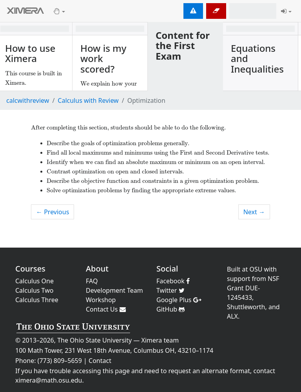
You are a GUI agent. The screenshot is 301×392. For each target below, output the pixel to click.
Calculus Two (34, 290)
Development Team (114, 290)
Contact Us (106, 309)
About (97, 268)
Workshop (101, 299)
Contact (100, 360)
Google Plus (178, 299)
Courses (30, 268)
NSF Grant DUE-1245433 (253, 288)
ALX (232, 316)
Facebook (173, 281)
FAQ (92, 281)
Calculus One (34, 281)
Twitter (170, 290)
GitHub (170, 309)
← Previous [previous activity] (52, 212)
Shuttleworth (246, 307)
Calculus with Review (88, 100)
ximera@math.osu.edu (48, 380)
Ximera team (160, 340)
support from (246, 278)
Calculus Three (36, 299)
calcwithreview (27, 100)
